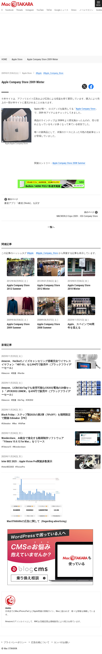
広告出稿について (40, 642)
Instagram (30, 10)
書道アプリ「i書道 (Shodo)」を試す (22, 201)
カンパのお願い (62, 642)
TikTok (49, 10)
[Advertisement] (51, 34)
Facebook (9, 10)
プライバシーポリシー (15, 642)
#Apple (39, 73)
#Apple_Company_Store (53, 73)
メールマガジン (86, 10)
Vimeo (73, 10)
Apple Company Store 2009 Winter (42, 59)
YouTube (40, 10)
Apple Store (17, 59)
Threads (19, 10)
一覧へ (51, 227)
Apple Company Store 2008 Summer (68, 163)
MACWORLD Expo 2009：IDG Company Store (77, 214)
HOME (4, 59)
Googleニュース (61, 10)
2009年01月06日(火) (10, 73)
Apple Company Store (85, 108)
